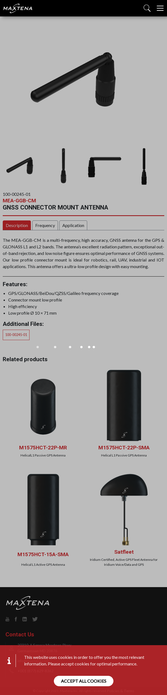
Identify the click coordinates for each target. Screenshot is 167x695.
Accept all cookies (83, 680)
